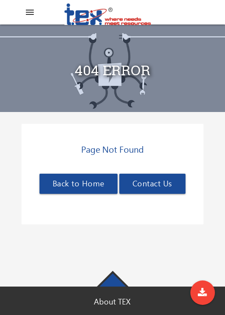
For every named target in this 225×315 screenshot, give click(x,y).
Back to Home (78, 183)
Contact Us (152, 183)
